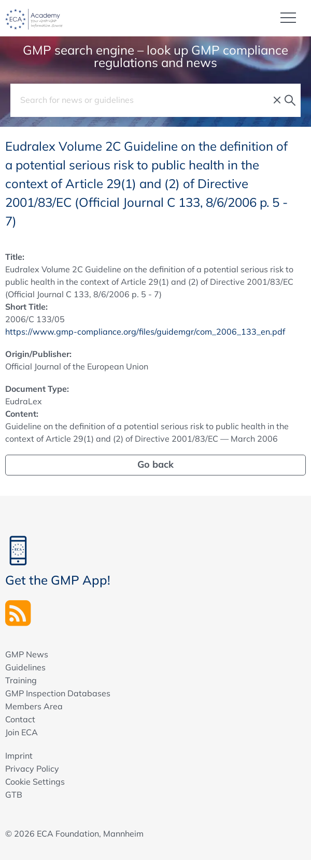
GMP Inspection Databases (57, 693)
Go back (155, 464)
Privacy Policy (32, 768)
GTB (13, 794)
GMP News (26, 654)
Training (21, 680)
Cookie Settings (35, 781)
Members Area (34, 706)
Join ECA (21, 732)
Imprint (19, 755)
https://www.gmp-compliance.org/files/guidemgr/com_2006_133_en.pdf (145, 331)
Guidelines (25, 667)
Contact (20, 719)
